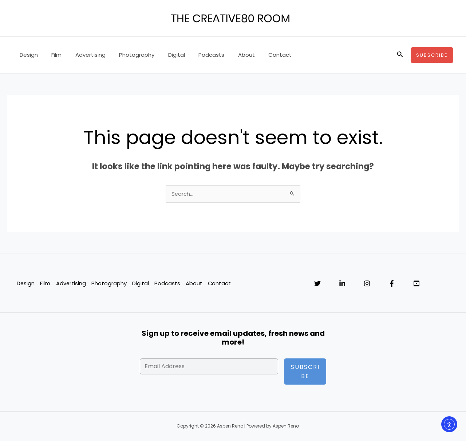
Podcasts (196, 55)
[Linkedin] (342, 284)
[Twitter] (317, 284)
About (228, 55)
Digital (164, 55)
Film (52, 55)
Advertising (83, 55)
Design (27, 55)
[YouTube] (416, 284)
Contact (259, 55)
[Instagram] (367, 284)
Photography (127, 55)
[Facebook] (391, 284)
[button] (400, 55)
